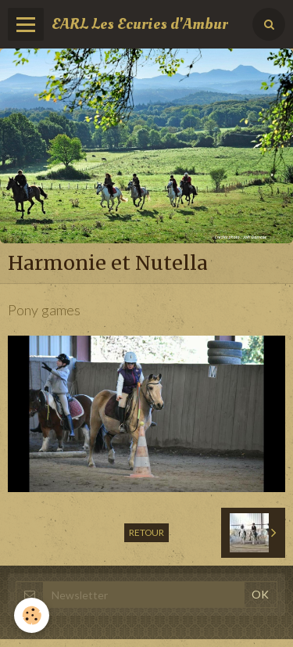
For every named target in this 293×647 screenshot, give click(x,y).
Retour (146, 532)
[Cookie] (31, 615)
